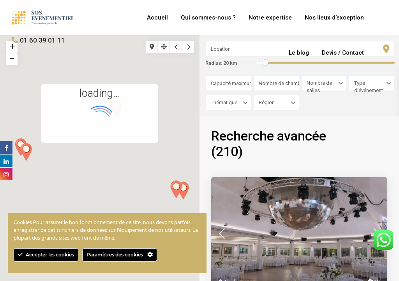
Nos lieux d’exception (334, 17)
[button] (29, 153)
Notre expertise (270, 17)
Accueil (157, 17)
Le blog (299, 52)
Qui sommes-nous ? (208, 17)
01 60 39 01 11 (42, 40)
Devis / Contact (343, 52)
